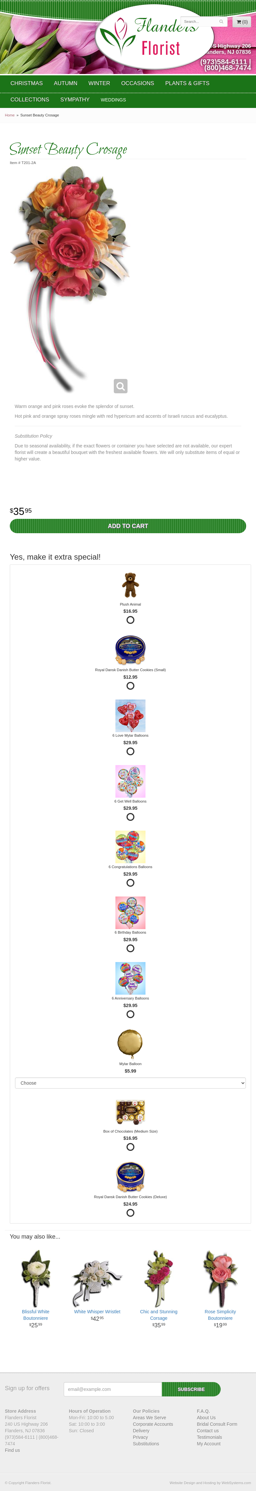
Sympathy (75, 100)
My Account (208, 1443)
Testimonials (209, 1437)
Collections (29, 100)
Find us (12, 1450)
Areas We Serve (149, 1417)
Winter (99, 83)
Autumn (65, 83)
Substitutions (146, 1443)
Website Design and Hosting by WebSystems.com (210, 1483)
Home (10, 115)
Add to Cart (128, 526)
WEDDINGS (113, 99)
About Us (206, 1417)
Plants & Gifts (187, 83)
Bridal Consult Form (217, 1424)
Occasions (137, 83)
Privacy (140, 1437)
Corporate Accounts (153, 1424)
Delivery (141, 1430)
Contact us (208, 1430)
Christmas (26, 83)
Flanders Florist (154, 37)
